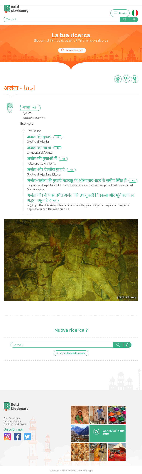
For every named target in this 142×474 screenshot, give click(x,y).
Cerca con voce (127, 345)
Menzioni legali (85, 470)
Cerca (118, 345)
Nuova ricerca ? (74, 50)
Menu (122, 13)
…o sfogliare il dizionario (72, 353)
